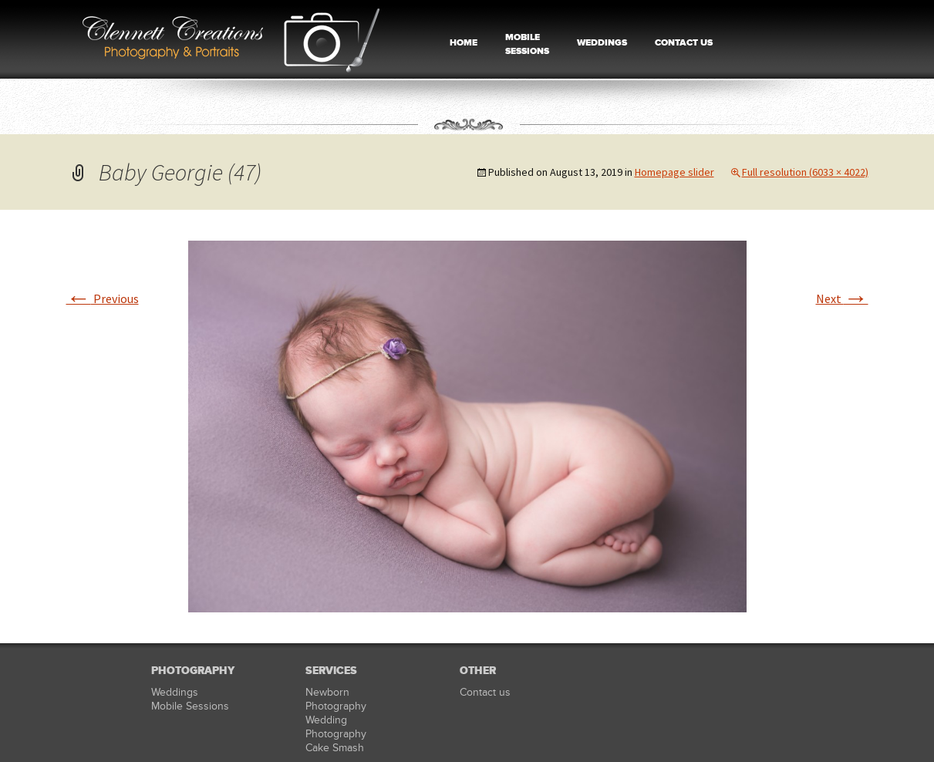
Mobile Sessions (190, 706)
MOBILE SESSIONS (527, 44)
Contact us (485, 692)
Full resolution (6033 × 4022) (805, 172)
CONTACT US (684, 43)
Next (842, 298)
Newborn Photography (335, 699)
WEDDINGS (602, 43)
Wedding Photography (335, 726)
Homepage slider (674, 172)
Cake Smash (334, 747)
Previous (102, 298)
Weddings (174, 692)
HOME (463, 43)
